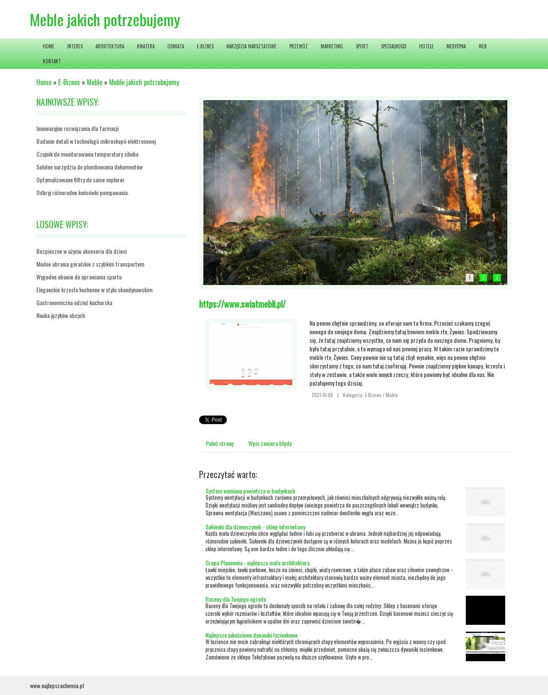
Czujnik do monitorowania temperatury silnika (87, 153)
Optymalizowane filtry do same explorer (80, 179)
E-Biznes (69, 82)
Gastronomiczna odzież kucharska (74, 302)
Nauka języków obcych (60, 315)
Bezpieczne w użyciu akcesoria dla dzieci (81, 251)
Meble (94, 82)
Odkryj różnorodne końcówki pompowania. (82, 192)
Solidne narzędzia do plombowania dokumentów (89, 166)
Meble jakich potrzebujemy (144, 82)
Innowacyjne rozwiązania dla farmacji (77, 128)
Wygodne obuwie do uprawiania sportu (79, 276)
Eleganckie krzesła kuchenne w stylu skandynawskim (94, 289)
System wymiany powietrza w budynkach (250, 490)
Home (43, 82)
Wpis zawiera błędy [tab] (270, 443)
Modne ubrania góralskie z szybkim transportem (90, 263)
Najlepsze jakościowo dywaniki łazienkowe (252, 634)
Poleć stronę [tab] (220, 443)
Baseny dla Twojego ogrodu (236, 598)
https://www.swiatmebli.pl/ (242, 303)
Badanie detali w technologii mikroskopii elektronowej (96, 141)
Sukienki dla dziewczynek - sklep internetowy (255, 526)
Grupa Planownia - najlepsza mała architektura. (258, 562)
